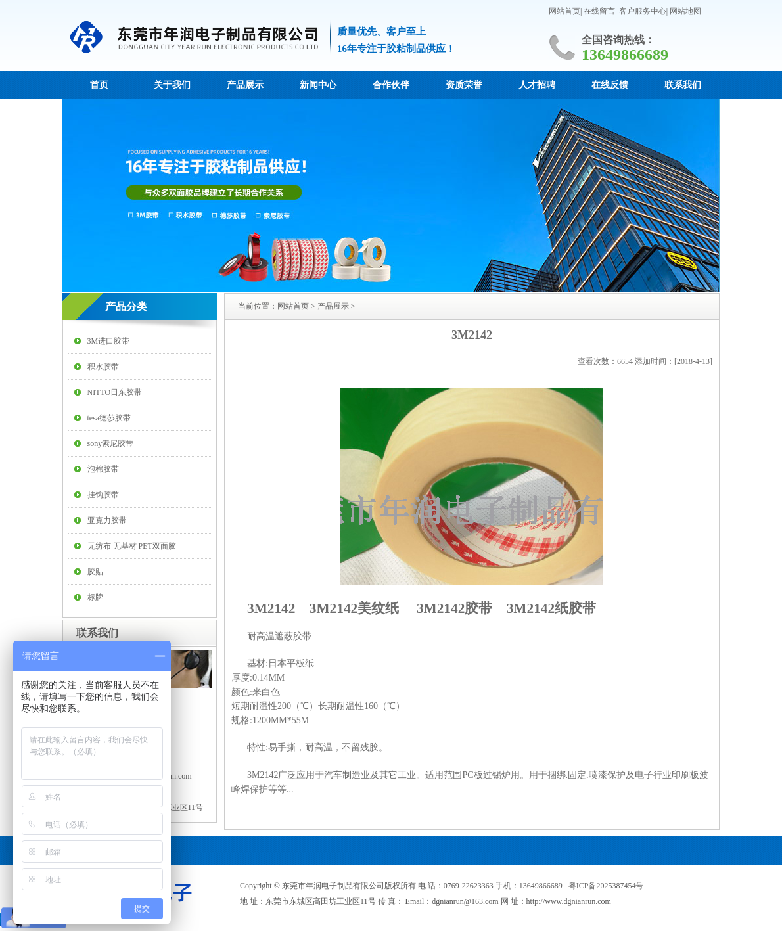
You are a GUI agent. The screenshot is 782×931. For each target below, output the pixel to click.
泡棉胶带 (103, 469)
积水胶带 (103, 366)
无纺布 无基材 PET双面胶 (131, 546)
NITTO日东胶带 (115, 392)
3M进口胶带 (108, 341)
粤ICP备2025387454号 (606, 885)
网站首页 (564, 11)
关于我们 (172, 85)
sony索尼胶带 (110, 443)
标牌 (95, 597)
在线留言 (599, 11)
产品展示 (245, 85)
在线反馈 (609, 85)
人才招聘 (536, 85)
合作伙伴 (391, 85)
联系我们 (682, 85)
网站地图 (685, 11)
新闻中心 (318, 85)
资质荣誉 (464, 85)
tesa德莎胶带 (109, 417)
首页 (99, 85)
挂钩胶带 (103, 494)
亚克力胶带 (107, 520)
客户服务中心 (642, 11)
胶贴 (95, 571)
